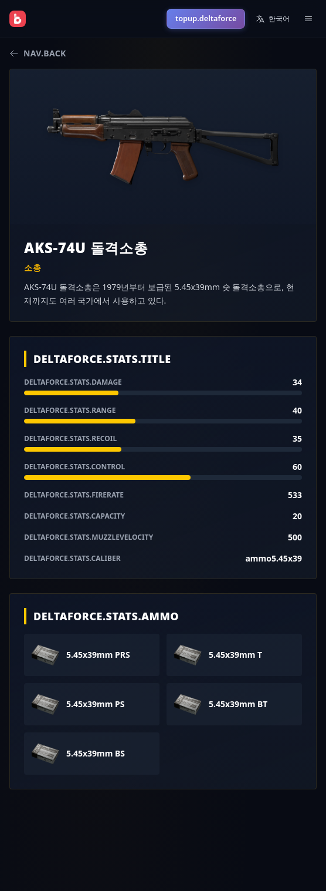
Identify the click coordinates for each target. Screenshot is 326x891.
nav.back (37, 53)
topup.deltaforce (205, 18)
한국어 (273, 18)
